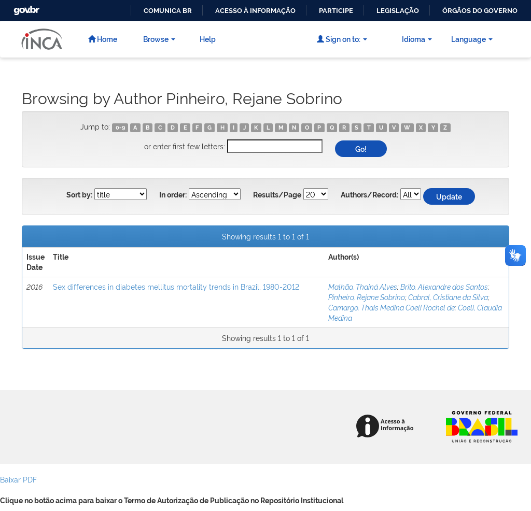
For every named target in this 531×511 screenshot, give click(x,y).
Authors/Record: (369, 195)
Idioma (417, 39)
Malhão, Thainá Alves (362, 286)
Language (472, 39)
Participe (336, 11)
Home (102, 39)
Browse (159, 39)
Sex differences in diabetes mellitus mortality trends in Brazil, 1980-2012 (176, 286)
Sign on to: (342, 39)
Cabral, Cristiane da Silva (448, 297)
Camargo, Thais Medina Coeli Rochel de (391, 307)
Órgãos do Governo (480, 11)
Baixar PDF (18, 479)
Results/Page (277, 195)
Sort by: (79, 195)
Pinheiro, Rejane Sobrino (366, 297)
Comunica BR (168, 11)
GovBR (25, 7)
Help (208, 39)
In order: (173, 195)
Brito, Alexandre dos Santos (444, 286)
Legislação (397, 11)
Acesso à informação (255, 11)
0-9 (120, 127)
